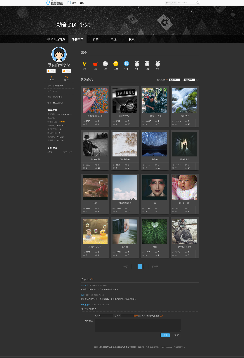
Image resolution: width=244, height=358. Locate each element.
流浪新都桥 (125, 159)
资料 (96, 39)
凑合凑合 (84, 285)
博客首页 (77, 39)
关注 (114, 39)
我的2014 (185, 116)
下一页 (155, 266)
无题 (155, 247)
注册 (82, 3)
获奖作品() (162, 80)
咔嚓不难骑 (85, 305)
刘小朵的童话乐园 (95, 116)
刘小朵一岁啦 (184, 203)
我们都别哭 (95, 159)
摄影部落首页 (56, 39)
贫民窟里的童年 (124, 203)
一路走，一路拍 (154, 116)
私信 (68, 71)
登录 (74, 2)
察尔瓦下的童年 (184, 247)
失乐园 (125, 247)
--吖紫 (49, 152)
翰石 (83, 295)
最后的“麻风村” (125, 116)
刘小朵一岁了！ (95, 247)
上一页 (125, 266)
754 (66, 77)
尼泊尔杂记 (184, 159)
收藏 (132, 39)
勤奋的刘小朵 (59, 65)
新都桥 (155, 159)
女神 (95, 203)
